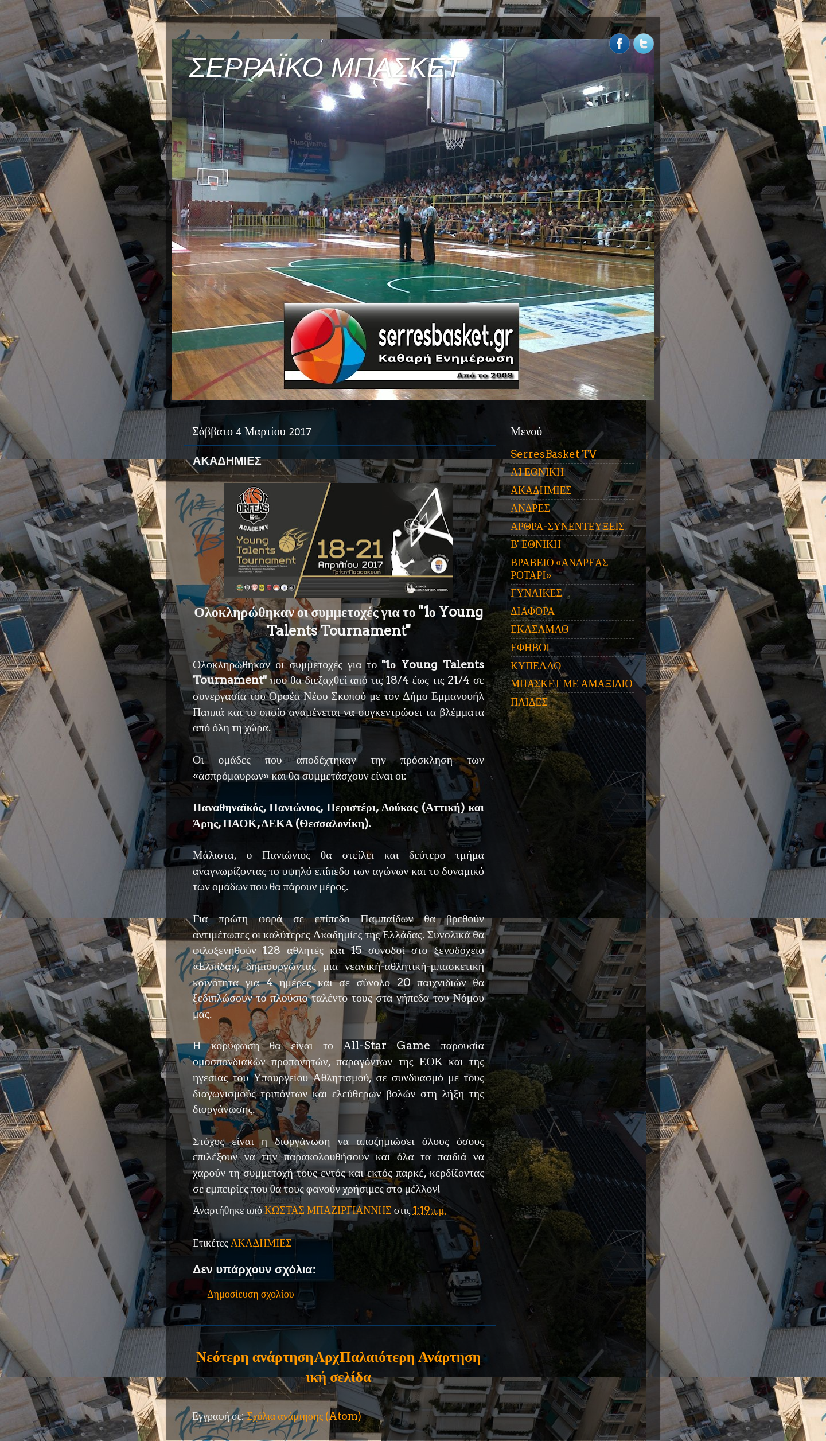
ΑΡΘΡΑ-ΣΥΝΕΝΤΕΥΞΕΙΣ (568, 526)
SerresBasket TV (554, 454)
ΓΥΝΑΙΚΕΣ (536, 593)
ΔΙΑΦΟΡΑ (533, 611)
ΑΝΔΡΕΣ (530, 508)
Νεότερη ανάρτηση (254, 1356)
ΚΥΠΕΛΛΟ (536, 666)
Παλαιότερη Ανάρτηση (410, 1356)
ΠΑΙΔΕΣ (529, 702)
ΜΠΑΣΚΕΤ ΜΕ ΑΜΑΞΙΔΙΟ (572, 683)
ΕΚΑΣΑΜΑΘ (540, 629)
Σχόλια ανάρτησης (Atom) (304, 1416)
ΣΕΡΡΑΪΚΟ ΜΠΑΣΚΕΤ (325, 67)
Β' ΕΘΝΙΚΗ (536, 544)
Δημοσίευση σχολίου (250, 1294)
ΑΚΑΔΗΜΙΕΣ (261, 1243)
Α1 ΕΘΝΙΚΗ (537, 472)
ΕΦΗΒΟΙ (530, 647)
